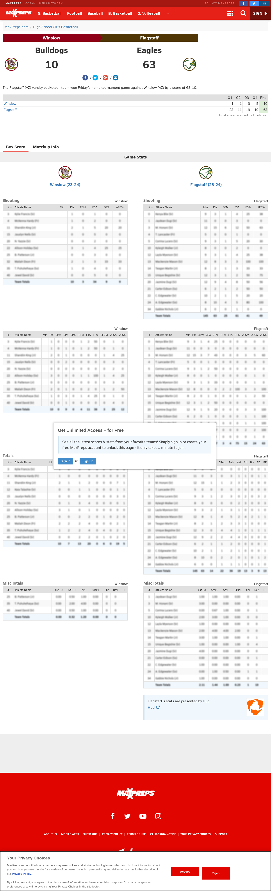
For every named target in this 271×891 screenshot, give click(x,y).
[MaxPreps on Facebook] (243, 3)
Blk (252, 462)
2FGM (104, 334)
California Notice (163, 834)
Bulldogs (51, 50)
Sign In (65, 461)
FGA (94, 207)
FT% (95, 334)
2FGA (113, 334)
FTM (81, 334)
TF (123, 590)
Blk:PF (96, 590)
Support (221, 834)
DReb (222, 462)
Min (62, 207)
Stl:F (83, 590)
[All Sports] (167, 13)
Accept (185, 871)
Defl (115, 590)
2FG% (122, 334)
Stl (245, 462)
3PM (58, 334)
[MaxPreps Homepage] (135, 793)
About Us (50, 834)
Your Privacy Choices (195, 834)
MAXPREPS (13, 3)
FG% (106, 207)
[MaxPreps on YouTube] (142, 816)
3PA (66, 334)
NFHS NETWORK (51, 3)
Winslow (51, 38)
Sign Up (87, 461)
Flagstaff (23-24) (206, 184)
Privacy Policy (112, 834)
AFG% (119, 207)
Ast (239, 462)
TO (258, 462)
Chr (107, 590)
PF (265, 462)
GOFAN (30, 3)
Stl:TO (71, 590)
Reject (216, 873)
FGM (83, 207)
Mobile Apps (70, 834)
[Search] (243, 13)
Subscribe (90, 834)
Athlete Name (23, 207)
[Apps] (230, 13)
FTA (88, 334)
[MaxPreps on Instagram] (265, 3)
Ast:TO (58, 590)
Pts (72, 207)
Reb (231, 462)
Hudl (154, 707)
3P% (73, 334)
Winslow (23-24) (65, 184)
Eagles (149, 50)
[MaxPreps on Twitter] (254, 3)
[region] (135, 871)
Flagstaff (149, 38)
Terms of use (136, 834)
